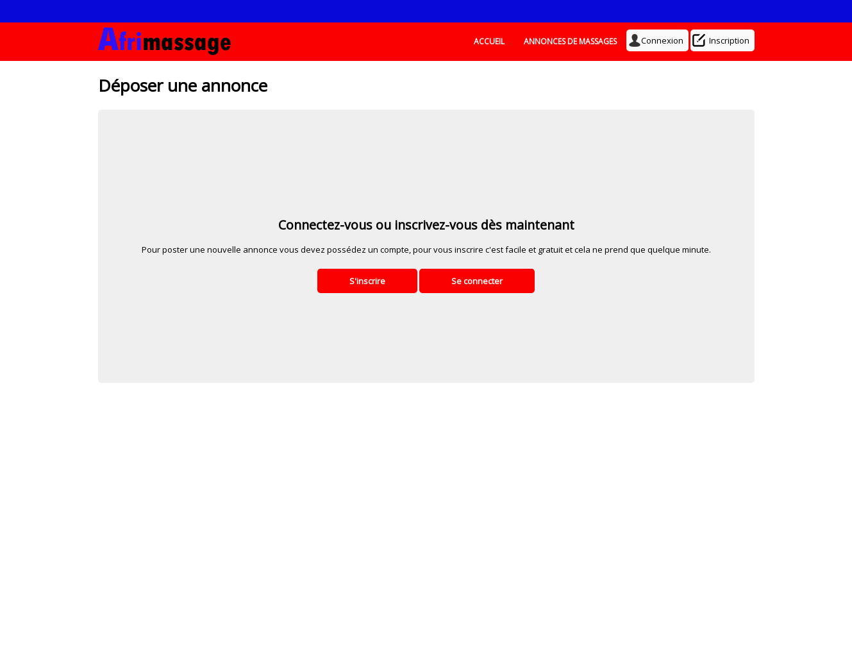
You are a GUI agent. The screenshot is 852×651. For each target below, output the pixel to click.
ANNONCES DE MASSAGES (570, 41)
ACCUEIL (489, 41)
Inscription (722, 40)
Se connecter (477, 281)
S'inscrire (367, 281)
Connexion (657, 40)
